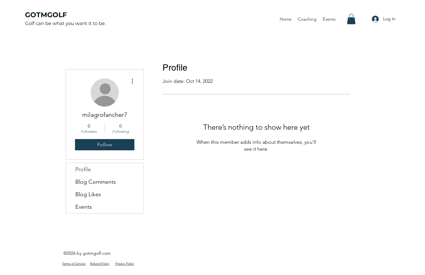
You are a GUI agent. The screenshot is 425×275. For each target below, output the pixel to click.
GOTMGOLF (46, 15)
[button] (351, 19)
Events (83, 206)
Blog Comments (95, 181)
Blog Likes (88, 194)
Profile (83, 169)
